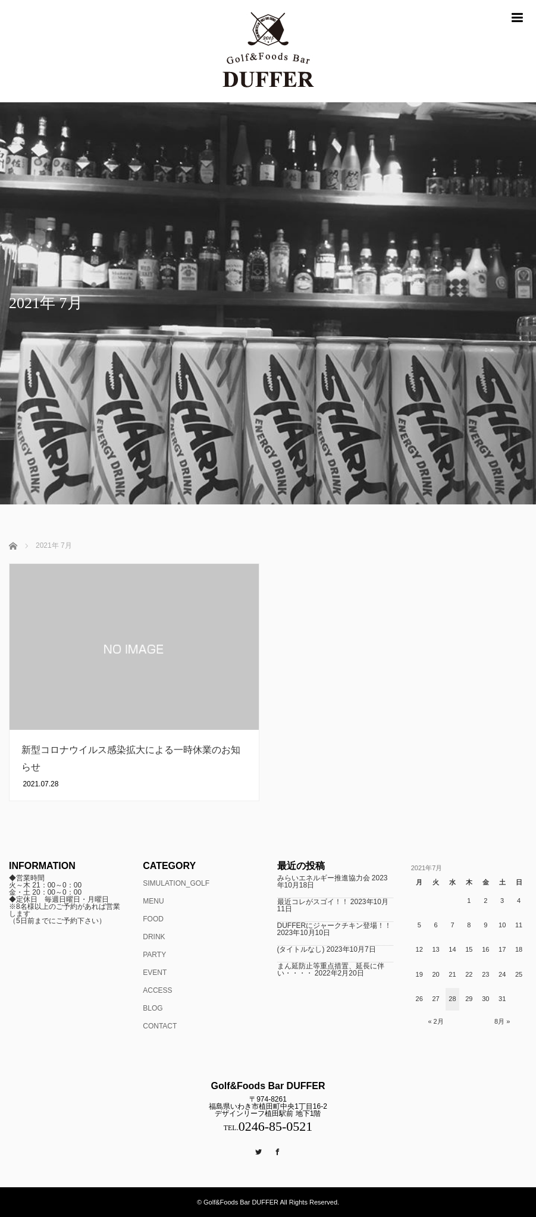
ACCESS (157, 990)
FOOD (153, 919)
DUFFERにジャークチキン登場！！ (334, 925)
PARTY (154, 955)
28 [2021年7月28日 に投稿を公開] (452, 998)
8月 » (502, 1021)
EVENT (155, 972)
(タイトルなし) (301, 949)
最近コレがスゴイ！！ (313, 902)
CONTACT (160, 1026)
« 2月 (435, 1021)
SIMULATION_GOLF (176, 883)
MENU (153, 901)
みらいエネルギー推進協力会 (323, 878)
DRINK (154, 937)
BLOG (152, 1008)
